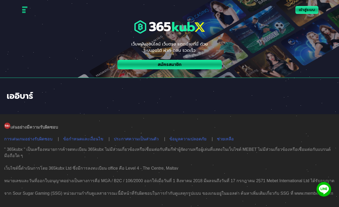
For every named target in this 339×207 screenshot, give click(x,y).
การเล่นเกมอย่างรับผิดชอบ (28, 139)
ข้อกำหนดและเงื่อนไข (83, 139)
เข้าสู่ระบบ (307, 10)
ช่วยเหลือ (225, 139)
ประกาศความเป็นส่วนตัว (136, 139)
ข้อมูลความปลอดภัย (187, 139)
